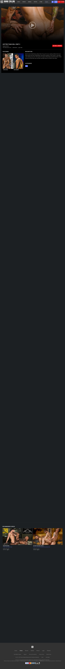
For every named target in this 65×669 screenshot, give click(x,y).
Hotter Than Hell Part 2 (38, 545)
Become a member (61, 1)
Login (56, 1)
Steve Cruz (5, 69)
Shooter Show (6, 545)
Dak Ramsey (16, 69)
